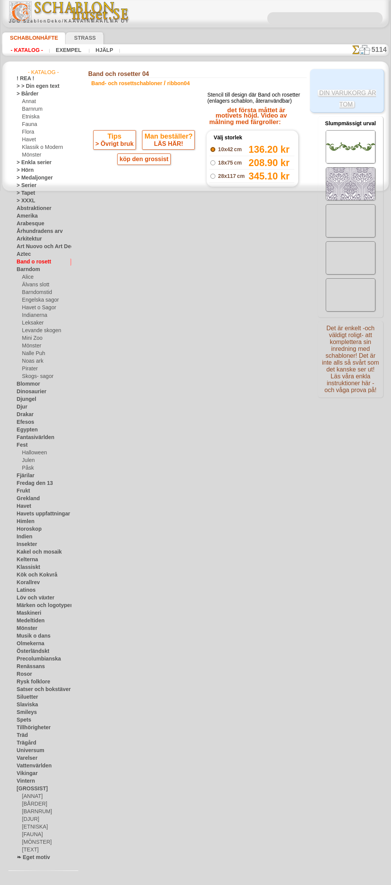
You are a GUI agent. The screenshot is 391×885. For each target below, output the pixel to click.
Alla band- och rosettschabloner (195, 293)
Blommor (26, 384)
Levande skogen (38, 330)
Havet (28, 139)
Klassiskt (26, 567)
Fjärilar (24, 475)
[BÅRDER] (33, 804)
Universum (28, 750)
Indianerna (33, 315)
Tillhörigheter (30, 727)
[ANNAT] (31, 796)
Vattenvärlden (32, 765)
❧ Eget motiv (31, 857)
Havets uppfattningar (39, 513)
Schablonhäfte (29, 37)
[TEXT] (29, 849)
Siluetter (26, 697)
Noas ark (31, 361)
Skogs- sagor (35, 376)
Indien (23, 536)
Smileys (24, 712)
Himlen (24, 521)
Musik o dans (31, 636)
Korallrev (26, 582)
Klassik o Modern (40, 147)
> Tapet (24, 193)
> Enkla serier (30, 162)
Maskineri (27, 613)
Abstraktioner (31, 208)
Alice (27, 277)
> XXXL (24, 200)
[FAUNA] (31, 834)
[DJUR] (30, 819)
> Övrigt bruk (115, 154)
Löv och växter (32, 597)
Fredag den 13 (31, 483)
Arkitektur (27, 239)
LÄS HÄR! (167, 154)
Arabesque (28, 223)
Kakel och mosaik (35, 552)
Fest (21, 445)
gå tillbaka (195, 276)
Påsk (27, 468)
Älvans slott (34, 284)
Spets (23, 720)
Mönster (31, 155)
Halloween (33, 452)
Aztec (23, 254)
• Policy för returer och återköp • (197, 463)
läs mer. (244, 878)
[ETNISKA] (33, 827)
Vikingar (25, 773)
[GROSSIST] (29, 788)
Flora (27, 132)
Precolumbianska (35, 659)
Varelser (25, 758)
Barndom (26, 269)
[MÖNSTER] (35, 842)
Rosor (23, 674)
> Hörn (24, 170)
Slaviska (25, 704)
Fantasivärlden (32, 437)
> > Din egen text (33, 86)
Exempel (68, 50)
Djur (21, 407)
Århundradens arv (36, 231)
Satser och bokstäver (39, 689)
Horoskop (27, 529)
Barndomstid (36, 292)
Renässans (28, 666)
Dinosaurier (29, 391)
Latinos (25, 590)
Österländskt (30, 651)
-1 (166, 276)
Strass (73, 37)
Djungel (24, 399)
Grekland (26, 498)
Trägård (25, 743)
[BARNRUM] (36, 811)
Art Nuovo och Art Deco (42, 246)
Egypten (25, 429)
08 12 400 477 (208, 373)
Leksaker (31, 323)
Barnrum (31, 109)
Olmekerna (28, 643)
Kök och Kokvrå (33, 575)
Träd (21, 735)
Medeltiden (28, 620)
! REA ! (24, 78)
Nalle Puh (32, 353)
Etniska (30, 116)
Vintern (24, 781)
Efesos (24, 422)
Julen (27, 460)
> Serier (24, 185)
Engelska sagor (37, 300)
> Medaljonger (31, 177)
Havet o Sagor (37, 307)
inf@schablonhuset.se (212, 386)
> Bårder (25, 93)
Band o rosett (31, 261)
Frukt (22, 491)
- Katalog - (27, 50)
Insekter (25, 544)
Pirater (29, 368)
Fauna (29, 124)
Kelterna (26, 559)
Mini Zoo (31, 338)
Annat (28, 101)
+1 (223, 276)
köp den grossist (144, 170)
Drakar (24, 414)
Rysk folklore (30, 681)
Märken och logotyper (40, 605)
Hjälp (102, 50)
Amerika (25, 216)
